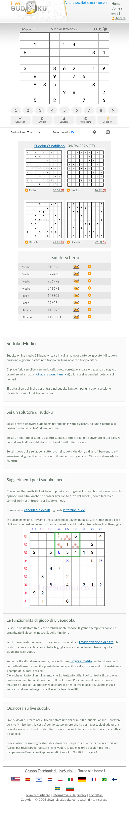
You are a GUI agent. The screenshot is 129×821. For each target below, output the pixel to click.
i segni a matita (81, 661)
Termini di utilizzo (38, 795)
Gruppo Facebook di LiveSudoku (50, 770)
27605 (52, 303)
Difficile (30, 242)
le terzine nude (74, 510)
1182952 (54, 310)
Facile (29, 190)
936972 (53, 281)
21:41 (58, 242)
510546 (53, 267)
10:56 (58, 190)
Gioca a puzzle (97, 2)
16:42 (100, 190)
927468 (53, 274)
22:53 (100, 242)
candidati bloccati (37, 510)
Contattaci (96, 795)
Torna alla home (90, 770)
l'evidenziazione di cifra (96, 642)
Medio (27, 29)
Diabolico (73, 242)
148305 (53, 295)
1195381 (54, 317)
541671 (53, 288)
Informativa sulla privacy (69, 795)
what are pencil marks (52, 374)
